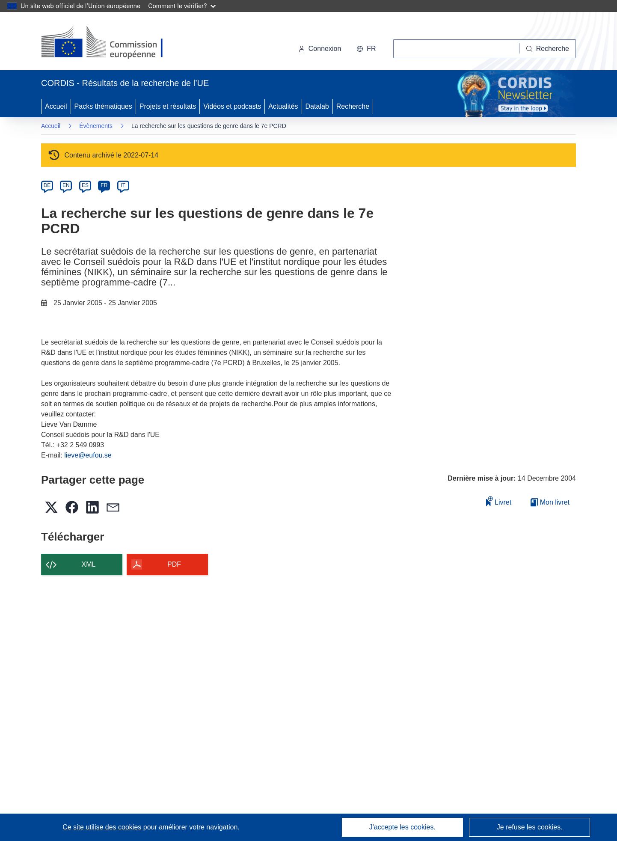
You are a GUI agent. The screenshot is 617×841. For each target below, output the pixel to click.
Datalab (317, 106)
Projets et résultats (167, 106)
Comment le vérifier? (181, 5)
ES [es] (85, 185)
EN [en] (66, 185)
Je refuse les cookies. (530, 827)
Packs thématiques (103, 106)
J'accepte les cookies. (402, 827)
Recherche (352, 106)
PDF (174, 564)
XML (89, 564)
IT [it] (123, 185)
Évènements (96, 125)
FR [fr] (104, 185)
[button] (366, 48)
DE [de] (47, 185)
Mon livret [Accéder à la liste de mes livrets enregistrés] (550, 502)
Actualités (283, 106)
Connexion (319, 48)
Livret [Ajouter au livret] (499, 501)
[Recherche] (547, 48)
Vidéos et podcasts (232, 106)
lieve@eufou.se (88, 455)
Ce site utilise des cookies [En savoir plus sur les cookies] (102, 827)
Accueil (56, 106)
